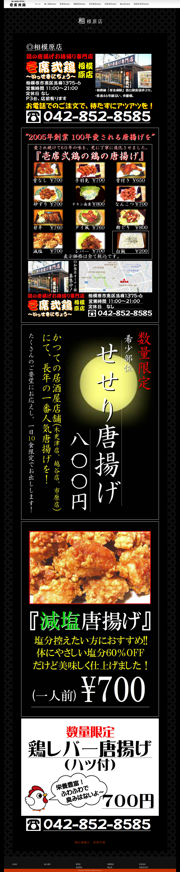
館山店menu (125, 4)
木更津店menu (110, 4)
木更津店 (79, 867)
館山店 (109, 867)
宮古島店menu (95, 4)
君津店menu (65, 4)
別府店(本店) (143, 867)
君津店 (78, 864)
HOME (14, 864)
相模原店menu (79, 4)
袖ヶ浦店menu (50, 4)
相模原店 (110, 864)
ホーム (38, 4)
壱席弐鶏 (87, 870)
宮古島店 (142, 864)
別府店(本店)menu (141, 4)
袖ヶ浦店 (47, 864)
